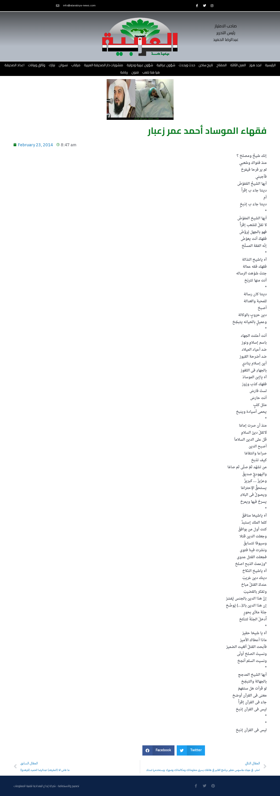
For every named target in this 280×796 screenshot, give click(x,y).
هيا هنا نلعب (151, 72)
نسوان (63, 65)
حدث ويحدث (187, 65)
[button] (158, 750)
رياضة (124, 72)
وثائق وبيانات (36, 65)
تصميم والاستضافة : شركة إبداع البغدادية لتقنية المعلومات (46, 786)
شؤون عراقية (166, 65)
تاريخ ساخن (206, 65)
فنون (135, 72)
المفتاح (221, 65)
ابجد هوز (255, 65)
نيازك (52, 65)
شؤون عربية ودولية (140, 65)
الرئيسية (270, 65)
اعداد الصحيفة (14, 65)
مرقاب (75, 65)
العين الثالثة (238, 65)
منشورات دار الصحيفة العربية (103, 65)
